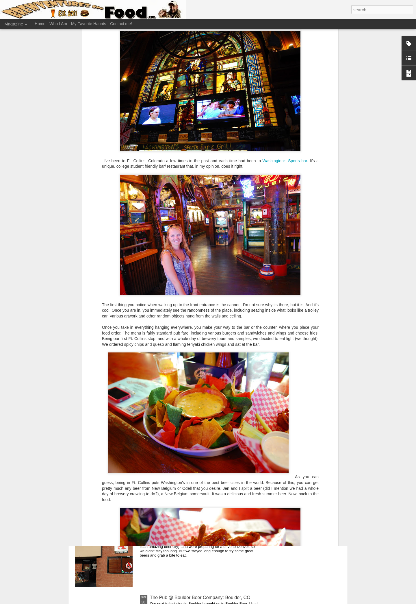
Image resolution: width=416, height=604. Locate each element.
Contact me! (121, 23)
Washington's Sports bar (285, 40)
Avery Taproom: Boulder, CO (179, 531)
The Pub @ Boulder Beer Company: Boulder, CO (200, 597)
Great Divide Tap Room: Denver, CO (187, 400)
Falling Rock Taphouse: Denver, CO (186, 466)
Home (40, 23)
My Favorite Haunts (88, 23)
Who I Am (58, 23)
